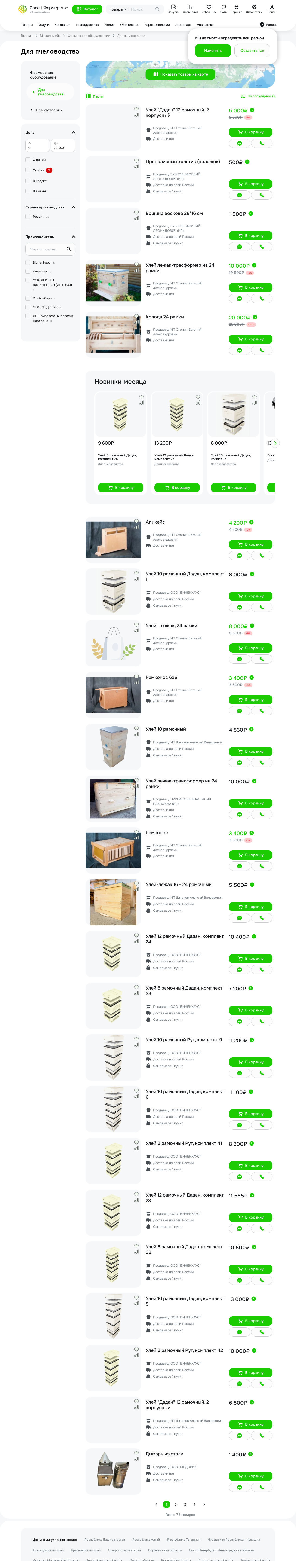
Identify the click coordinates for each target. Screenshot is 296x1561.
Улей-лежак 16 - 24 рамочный (179, 884)
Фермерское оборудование (89, 35)
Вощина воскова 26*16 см (174, 213)
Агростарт (183, 25)
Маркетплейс (50, 35)
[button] (87, 9)
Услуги (43, 25)
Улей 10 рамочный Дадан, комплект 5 (185, 1301)
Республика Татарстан (183, 1539)
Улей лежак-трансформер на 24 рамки (181, 783)
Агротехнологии (157, 25)
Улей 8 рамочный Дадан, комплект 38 (184, 1249)
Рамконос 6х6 (161, 677)
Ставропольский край (124, 1550)
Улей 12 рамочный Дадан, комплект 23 (185, 1198)
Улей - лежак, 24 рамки (171, 626)
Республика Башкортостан (104, 1539)
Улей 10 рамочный (166, 729)
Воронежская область (165, 1550)
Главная (27, 35)
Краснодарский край (48, 1550)
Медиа (109, 25)
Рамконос (157, 833)
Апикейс (155, 522)
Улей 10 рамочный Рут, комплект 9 (184, 1040)
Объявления (129, 25)
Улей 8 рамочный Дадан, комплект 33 (184, 990)
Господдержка (87, 25)
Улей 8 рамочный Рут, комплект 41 (184, 1143)
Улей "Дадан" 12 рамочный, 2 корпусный (177, 112)
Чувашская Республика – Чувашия (234, 1539)
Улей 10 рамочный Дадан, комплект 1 (185, 576)
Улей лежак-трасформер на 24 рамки (180, 268)
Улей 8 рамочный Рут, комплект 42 (184, 1350)
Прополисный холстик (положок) (183, 162)
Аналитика (205, 25)
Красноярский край (86, 1550)
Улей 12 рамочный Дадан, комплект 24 (185, 939)
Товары (27, 25)
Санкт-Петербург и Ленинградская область (221, 1550)
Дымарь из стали (164, 1454)
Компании (62, 25)
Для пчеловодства (131, 35)
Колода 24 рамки (165, 317)
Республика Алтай (146, 1539)
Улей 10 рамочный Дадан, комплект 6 (185, 1094)
